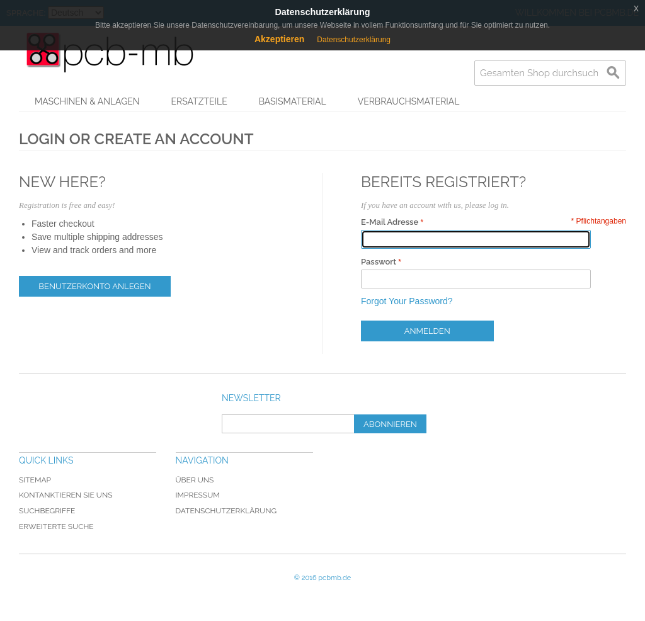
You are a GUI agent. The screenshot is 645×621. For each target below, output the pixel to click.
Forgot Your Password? (407, 301)
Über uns (195, 480)
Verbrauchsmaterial (409, 101)
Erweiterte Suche (56, 526)
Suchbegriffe (47, 510)
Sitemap (35, 480)
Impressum (198, 495)
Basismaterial (292, 101)
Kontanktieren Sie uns (65, 495)
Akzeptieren (279, 39)
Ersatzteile (199, 101)
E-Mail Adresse (389, 222)
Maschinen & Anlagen (87, 101)
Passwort (378, 261)
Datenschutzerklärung (226, 510)
